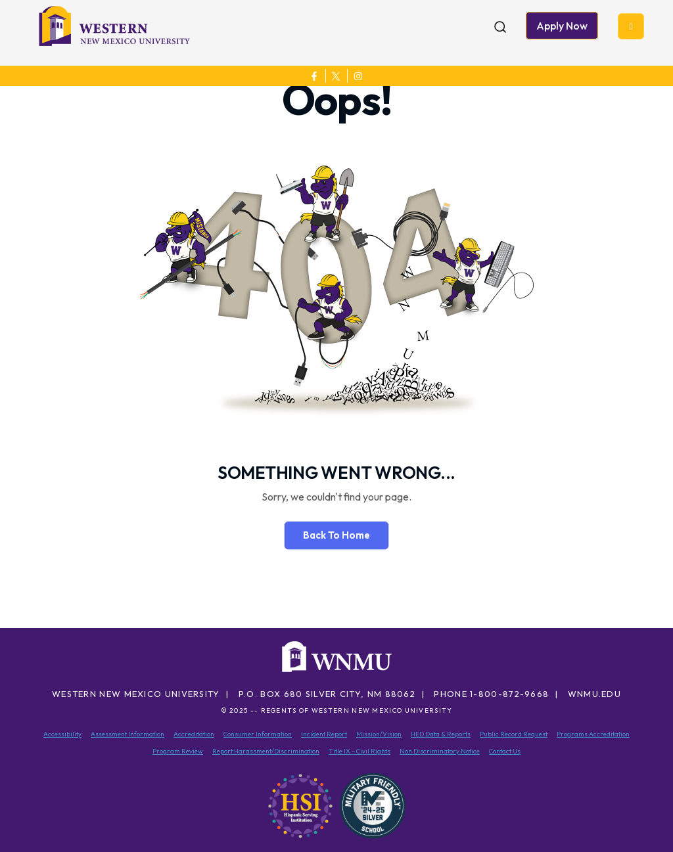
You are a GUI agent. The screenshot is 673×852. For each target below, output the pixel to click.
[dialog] (633, 812)
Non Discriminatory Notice (440, 751)
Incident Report (324, 734)
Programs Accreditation (593, 734)
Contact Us (505, 751)
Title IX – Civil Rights (359, 751)
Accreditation (194, 734)
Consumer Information (257, 734)
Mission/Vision (379, 734)
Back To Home (336, 535)
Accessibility (62, 734)
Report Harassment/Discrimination (265, 751)
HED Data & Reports (441, 734)
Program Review (177, 751)
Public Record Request (513, 734)
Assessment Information (127, 734)
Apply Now (562, 25)
